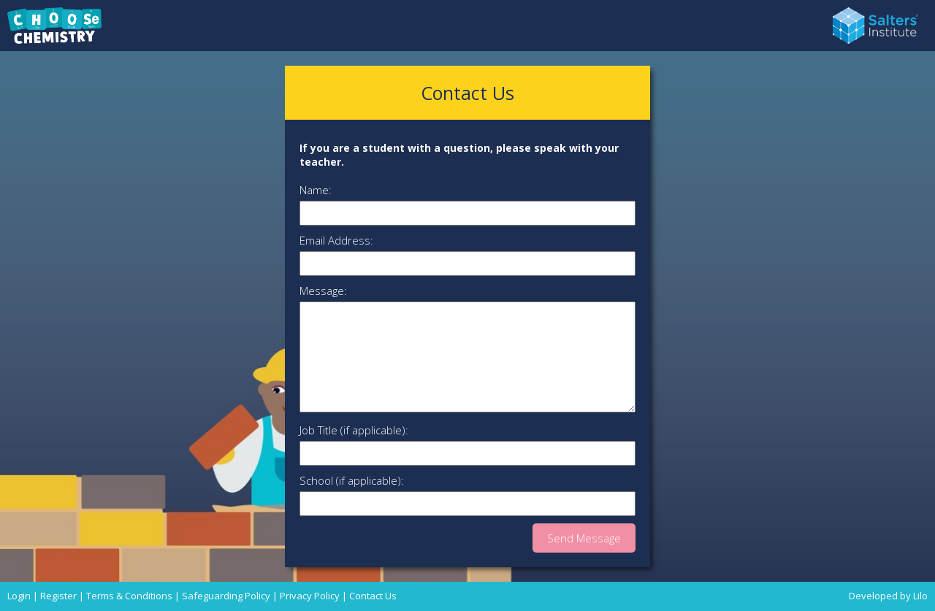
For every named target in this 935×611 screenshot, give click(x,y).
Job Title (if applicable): (353, 430)
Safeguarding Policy (226, 595)
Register (58, 595)
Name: (315, 189)
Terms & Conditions (129, 595)
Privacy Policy (310, 595)
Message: (323, 290)
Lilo (920, 595)
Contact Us (373, 595)
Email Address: (336, 240)
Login (19, 595)
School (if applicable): (351, 480)
